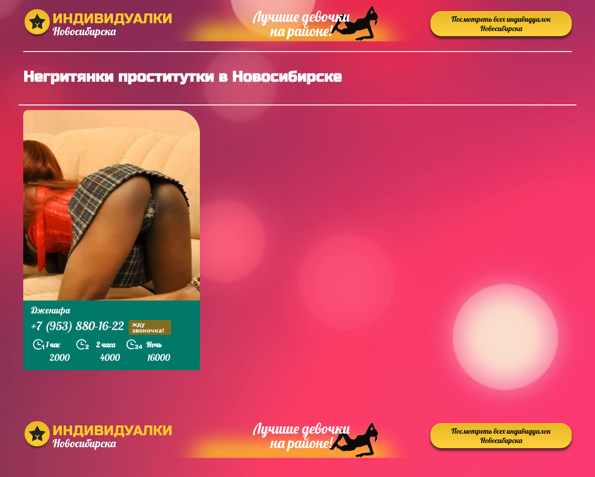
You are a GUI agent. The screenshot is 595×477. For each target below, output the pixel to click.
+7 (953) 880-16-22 (101, 327)
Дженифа (50, 310)
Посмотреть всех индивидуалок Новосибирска (501, 23)
